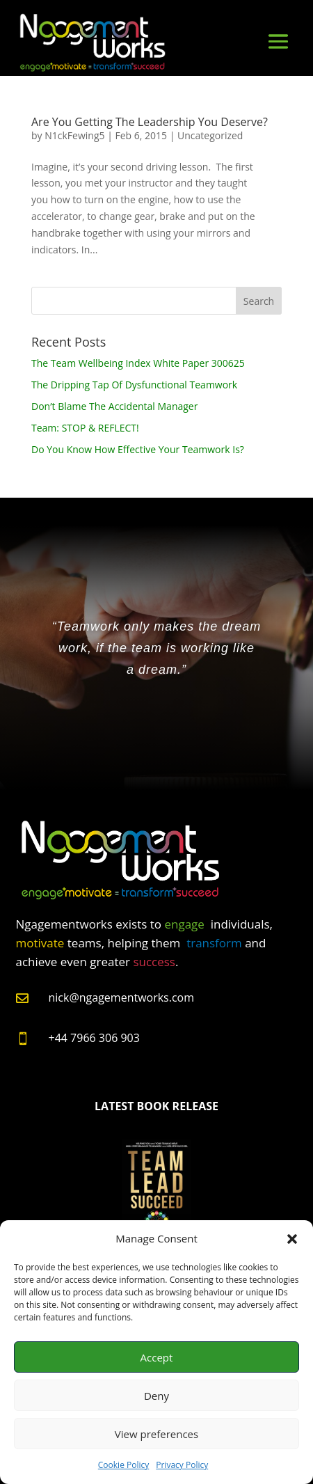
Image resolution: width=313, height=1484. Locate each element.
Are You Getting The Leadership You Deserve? (149, 121)
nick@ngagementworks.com (122, 997)
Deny (156, 1396)
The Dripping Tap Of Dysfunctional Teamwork (134, 384)
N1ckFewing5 (74, 135)
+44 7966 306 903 (94, 1037)
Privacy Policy (182, 1465)
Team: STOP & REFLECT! (85, 427)
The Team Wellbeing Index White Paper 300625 (138, 363)
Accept (157, 1357)
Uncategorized (210, 135)
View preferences (156, 1434)
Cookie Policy (123, 1465)
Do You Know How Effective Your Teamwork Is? (137, 449)
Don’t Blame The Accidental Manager (114, 406)
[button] (292, 1239)
